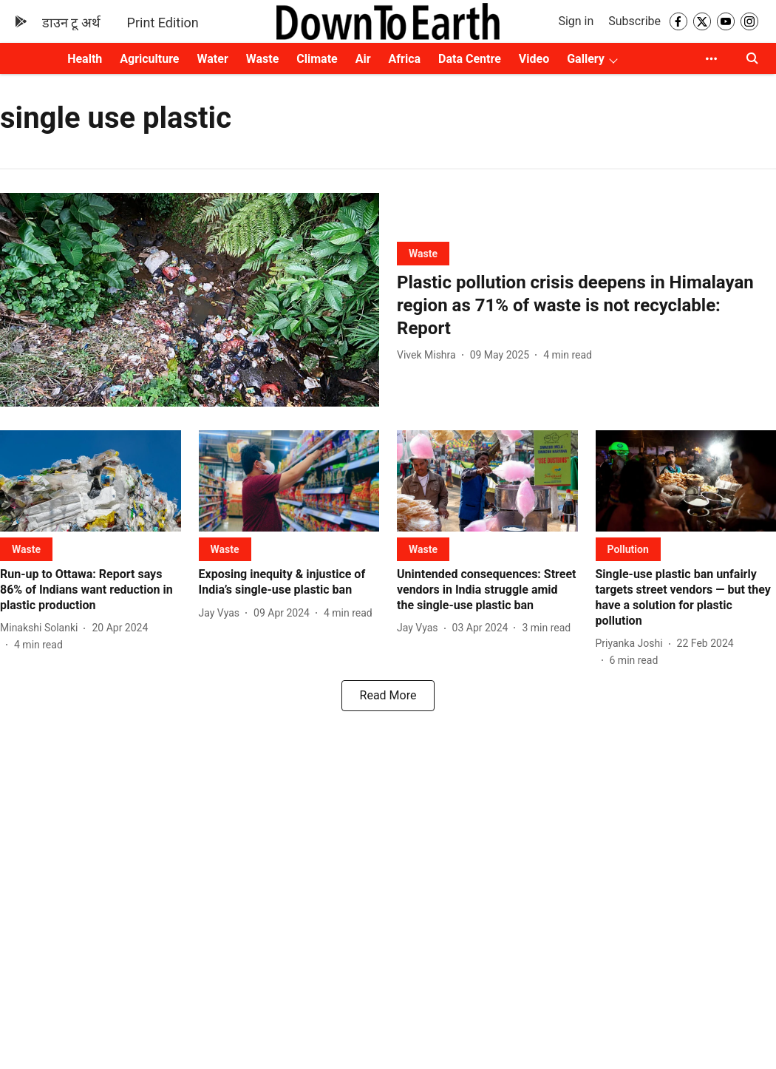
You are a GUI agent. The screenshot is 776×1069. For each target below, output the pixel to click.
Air (363, 59)
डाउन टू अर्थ (71, 22)
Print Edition (163, 22)
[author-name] (429, 355)
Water (212, 59)
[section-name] (423, 253)
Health (84, 59)
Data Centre (469, 59)
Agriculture (149, 59)
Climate (316, 59)
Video (534, 59)
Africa (405, 59)
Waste (262, 59)
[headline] (586, 306)
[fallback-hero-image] (189, 300)
